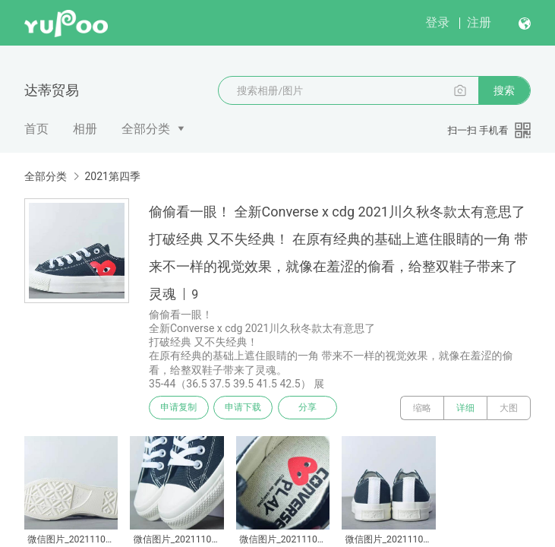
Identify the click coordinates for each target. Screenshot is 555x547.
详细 (465, 408)
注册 (479, 22)
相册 (85, 129)
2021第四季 (112, 176)
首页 (36, 129)
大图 (509, 408)
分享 (317, 408)
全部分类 (145, 129)
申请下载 (249, 408)
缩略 (422, 408)
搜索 (504, 90)
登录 (437, 22)
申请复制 (180, 408)
